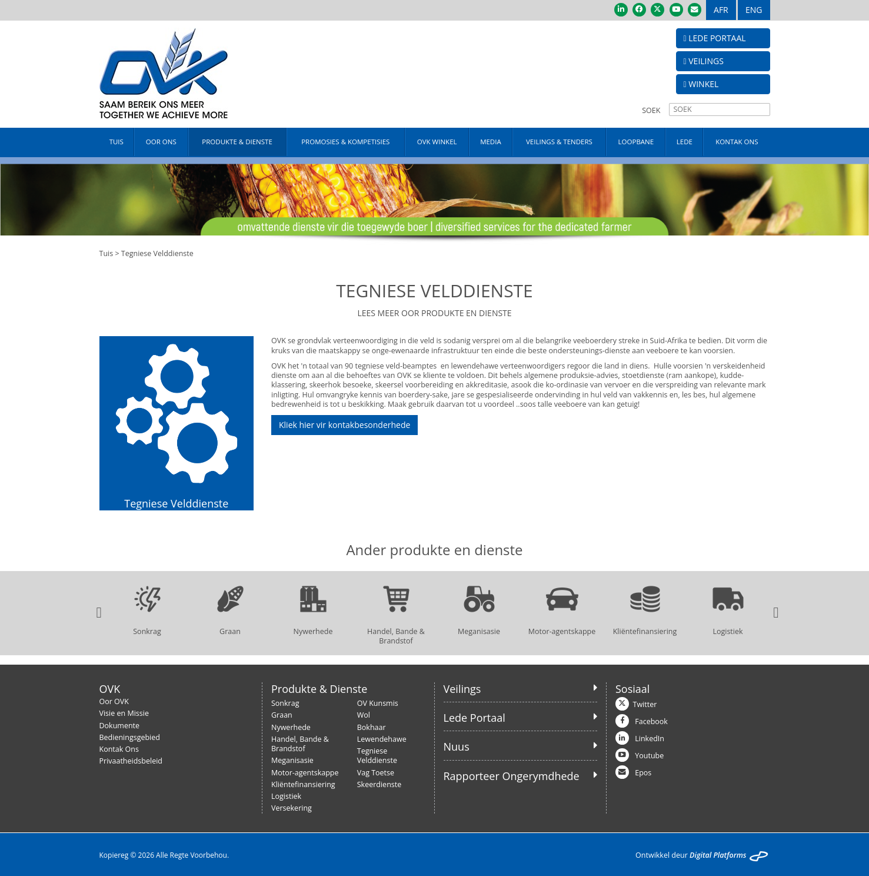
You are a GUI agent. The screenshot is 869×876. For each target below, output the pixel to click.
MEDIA (490, 141)
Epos (643, 773)
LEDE (684, 141)
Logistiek (286, 796)
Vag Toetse (375, 773)
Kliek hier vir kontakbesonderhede (344, 424)
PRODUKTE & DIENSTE (237, 141)
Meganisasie (292, 760)
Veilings (462, 689)
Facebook (651, 721)
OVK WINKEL (437, 141)
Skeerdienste (379, 784)
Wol (363, 715)
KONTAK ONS (736, 141)
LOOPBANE (636, 141)
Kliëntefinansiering (303, 784)
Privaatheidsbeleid (130, 761)
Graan (281, 715)
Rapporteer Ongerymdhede (512, 776)
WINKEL (701, 83)
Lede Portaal (474, 718)
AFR (721, 9)
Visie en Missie (124, 713)
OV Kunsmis (377, 703)
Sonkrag (285, 703)
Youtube (649, 756)
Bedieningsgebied (129, 737)
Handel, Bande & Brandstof (300, 744)
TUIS (116, 141)
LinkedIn (649, 739)
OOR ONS (161, 141)
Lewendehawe (382, 739)
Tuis (106, 253)
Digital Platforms (718, 855)
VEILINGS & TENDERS (559, 141)
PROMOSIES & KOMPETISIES (345, 141)
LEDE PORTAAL (715, 38)
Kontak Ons (119, 749)
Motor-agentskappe (305, 773)
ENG (754, 9)
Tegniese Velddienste (377, 755)
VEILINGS (704, 61)
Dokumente (119, 726)
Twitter (645, 704)
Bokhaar (371, 727)
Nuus (457, 746)
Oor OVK (114, 701)
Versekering (291, 808)
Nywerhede (291, 727)
